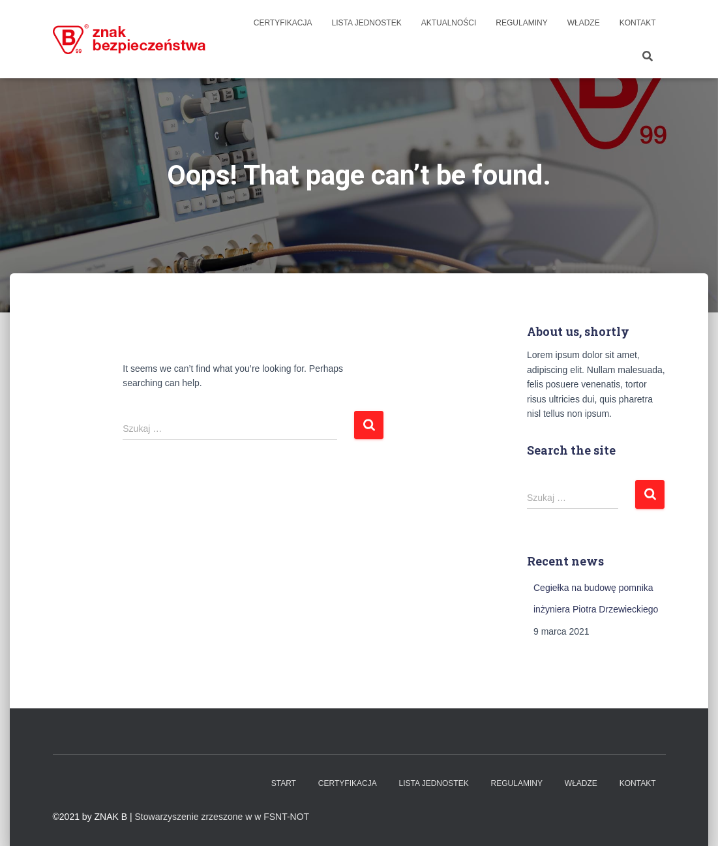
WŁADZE (583, 22)
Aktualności (449, 22)
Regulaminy (521, 22)
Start (283, 783)
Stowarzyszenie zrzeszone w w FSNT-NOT (222, 816)
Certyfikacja (283, 22)
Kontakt (638, 22)
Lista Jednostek (367, 22)
